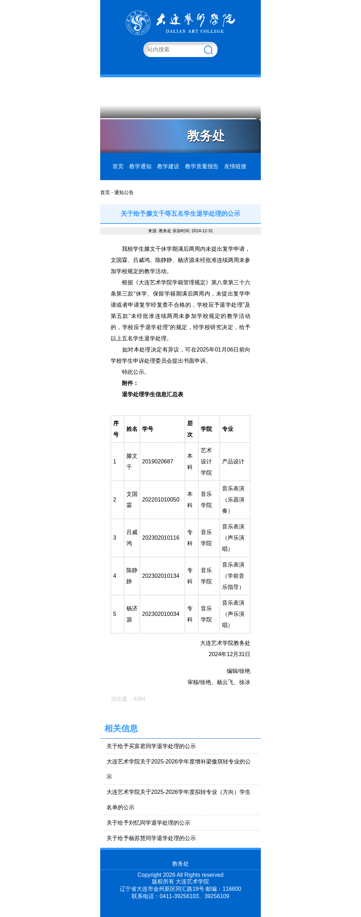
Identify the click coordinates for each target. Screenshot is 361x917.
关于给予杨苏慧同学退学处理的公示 (151, 838)
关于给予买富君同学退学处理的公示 (151, 746)
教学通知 (140, 166)
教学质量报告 (202, 166)
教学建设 (168, 166)
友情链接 (235, 166)
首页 (118, 166)
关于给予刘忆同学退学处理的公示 (148, 823)
